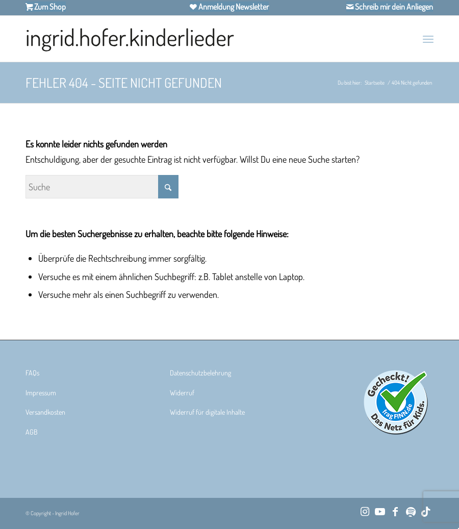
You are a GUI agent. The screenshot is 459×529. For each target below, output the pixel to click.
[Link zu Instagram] (364, 511)
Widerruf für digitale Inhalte (207, 412)
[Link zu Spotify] (410, 511)
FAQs (32, 372)
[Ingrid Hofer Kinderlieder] (130, 39)
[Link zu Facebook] (395, 511)
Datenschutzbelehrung (200, 372)
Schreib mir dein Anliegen (393, 7)
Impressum (41, 392)
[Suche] (102, 186)
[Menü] (428, 39)
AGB (32, 431)
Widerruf (182, 392)
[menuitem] (428, 39)
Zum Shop (49, 7)
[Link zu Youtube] (380, 511)
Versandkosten (45, 412)
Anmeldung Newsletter (233, 7)
